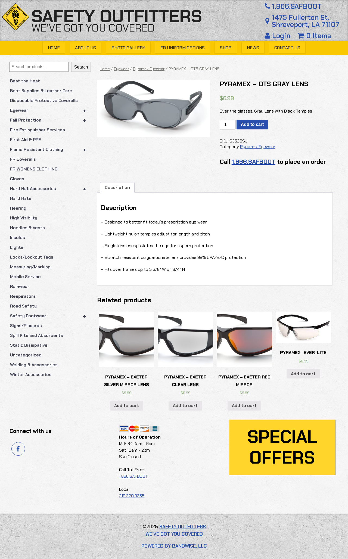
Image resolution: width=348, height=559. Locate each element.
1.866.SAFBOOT (292, 6)
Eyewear (50, 110)
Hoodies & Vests (27, 228)
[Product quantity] (227, 124)
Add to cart (252, 124)
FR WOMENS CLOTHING (34, 169)
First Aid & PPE (25, 139)
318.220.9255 (131, 496)
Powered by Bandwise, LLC (174, 546)
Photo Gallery (128, 48)
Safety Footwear (50, 316)
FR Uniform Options (182, 48)
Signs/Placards (26, 325)
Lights (16, 247)
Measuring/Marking (30, 267)
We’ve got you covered (93, 28)
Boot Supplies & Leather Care (41, 91)
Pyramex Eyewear (148, 69)
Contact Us (287, 48)
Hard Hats (20, 198)
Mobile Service (25, 277)
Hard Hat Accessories (50, 189)
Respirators (23, 296)
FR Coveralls (23, 159)
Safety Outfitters (117, 16)
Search (81, 67)
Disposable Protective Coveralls (44, 100)
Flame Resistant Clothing (50, 149)
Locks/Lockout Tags (31, 257)
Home (54, 48)
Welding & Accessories (34, 365)
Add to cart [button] (126, 405)
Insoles (17, 237)
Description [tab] (117, 187)
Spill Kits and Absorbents (36, 335)
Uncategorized (26, 355)
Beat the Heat (25, 81)
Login (278, 35)
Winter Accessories (30, 374)
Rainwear (19, 286)
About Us (85, 48)
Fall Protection (50, 120)
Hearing (18, 208)
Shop (225, 48)
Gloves (17, 179)
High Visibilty (23, 218)
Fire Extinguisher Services (37, 130)
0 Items (314, 35)
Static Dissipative (29, 345)
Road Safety (23, 306)
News (253, 48)
